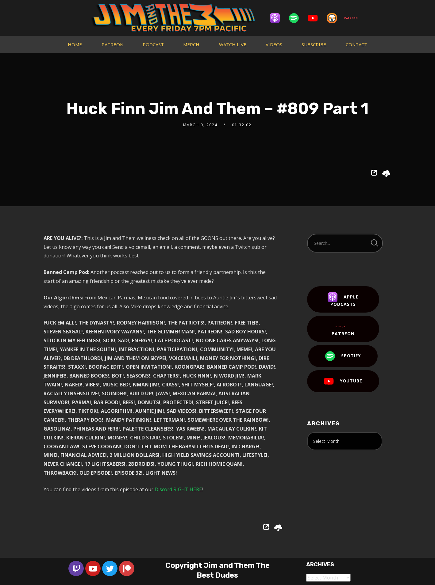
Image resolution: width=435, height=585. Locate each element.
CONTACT (356, 44)
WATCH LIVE (232, 44)
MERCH (191, 44)
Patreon (343, 329)
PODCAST (153, 44)
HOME (75, 44)
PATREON (112, 44)
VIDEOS (274, 44)
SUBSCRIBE (314, 44)
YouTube (343, 381)
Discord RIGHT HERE (178, 489)
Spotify (343, 356)
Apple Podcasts (343, 299)
